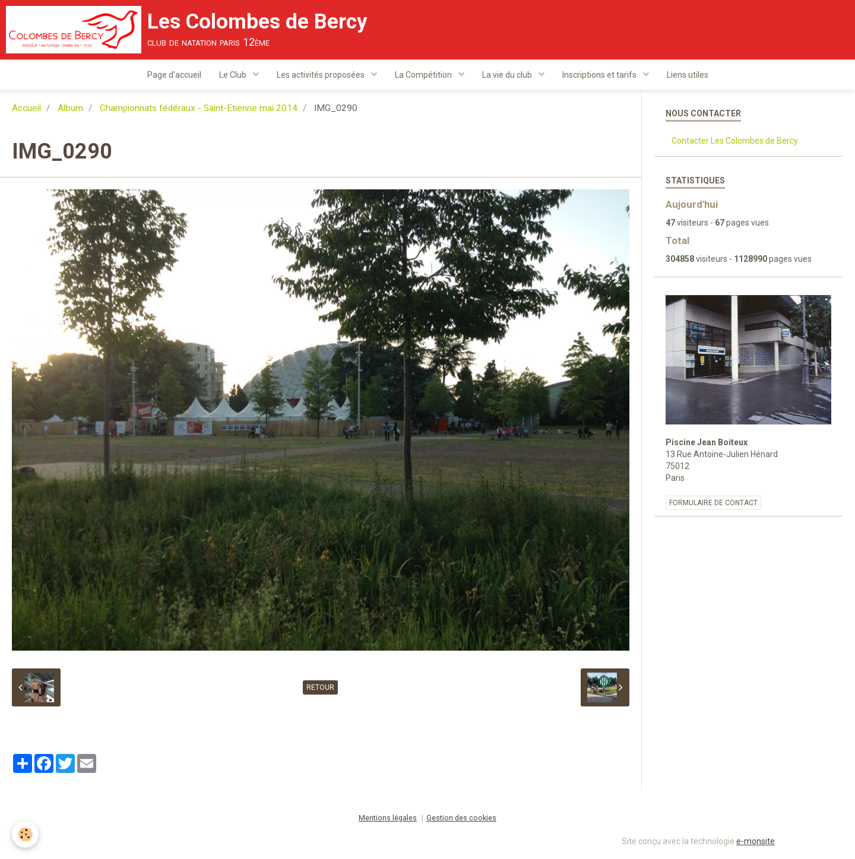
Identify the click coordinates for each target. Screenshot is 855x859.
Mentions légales (388, 817)
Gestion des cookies (461, 817)
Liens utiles (687, 75)
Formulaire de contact (713, 503)
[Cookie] (25, 834)
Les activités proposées (321, 75)
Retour (320, 687)
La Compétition (424, 75)
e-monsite (755, 841)
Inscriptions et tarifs (600, 75)
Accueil (26, 108)
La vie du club (508, 75)
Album (70, 108)
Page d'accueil (174, 75)
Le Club (233, 75)
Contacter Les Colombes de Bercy (735, 140)
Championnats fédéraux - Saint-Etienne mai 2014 (198, 108)
